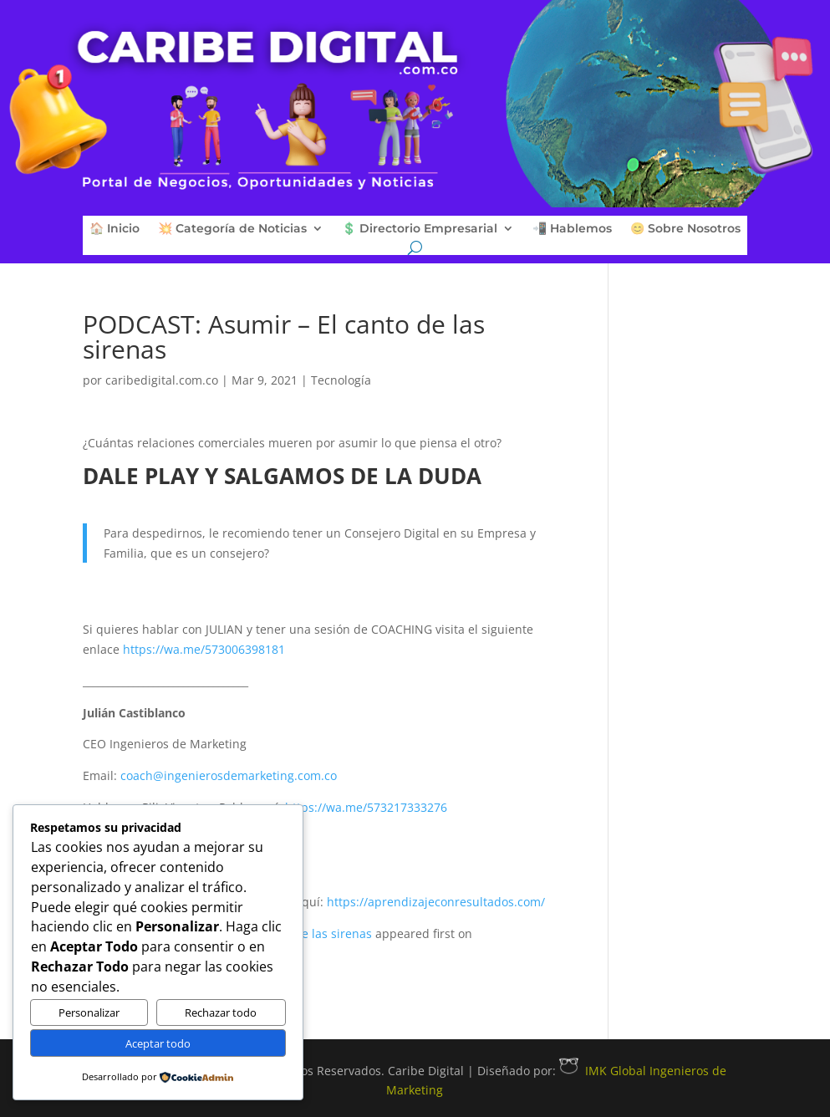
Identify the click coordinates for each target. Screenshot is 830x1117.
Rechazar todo (221, 1012)
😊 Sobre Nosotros (685, 229)
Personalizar (89, 1012)
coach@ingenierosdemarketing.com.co (228, 775)
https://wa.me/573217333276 (366, 807)
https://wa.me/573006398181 (204, 649)
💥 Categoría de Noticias (232, 229)
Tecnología (341, 380)
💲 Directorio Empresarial (419, 229)
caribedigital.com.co (161, 380)
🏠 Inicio (114, 229)
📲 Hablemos (572, 229)
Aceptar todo (158, 1043)
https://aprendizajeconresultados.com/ (436, 902)
